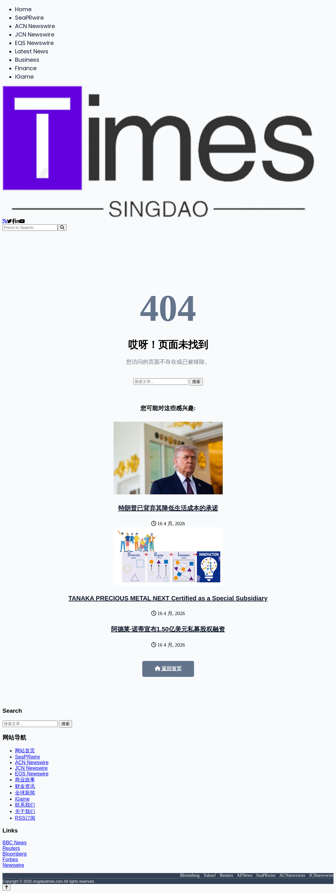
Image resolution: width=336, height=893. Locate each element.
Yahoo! (209, 875)
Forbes (10, 859)
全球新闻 (25, 792)
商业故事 (25, 779)
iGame (24, 76)
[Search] (62, 227)
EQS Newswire (34, 43)
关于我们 (25, 811)
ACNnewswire (292, 875)
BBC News (14, 842)
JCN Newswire (34, 34)
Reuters (11, 848)
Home (23, 9)
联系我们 (25, 805)
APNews (244, 875)
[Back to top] (6, 887)
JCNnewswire (321, 875)
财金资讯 (25, 786)
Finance (26, 68)
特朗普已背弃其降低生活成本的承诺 (168, 508)
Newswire (13, 865)
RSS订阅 (25, 818)
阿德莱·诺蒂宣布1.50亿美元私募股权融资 (168, 629)
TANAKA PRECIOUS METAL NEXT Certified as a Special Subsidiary (167, 598)
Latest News (31, 51)
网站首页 (25, 750)
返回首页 (168, 668)
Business (27, 60)
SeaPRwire (29, 18)
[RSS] (4, 221)
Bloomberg (14, 854)
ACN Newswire (35, 26)
